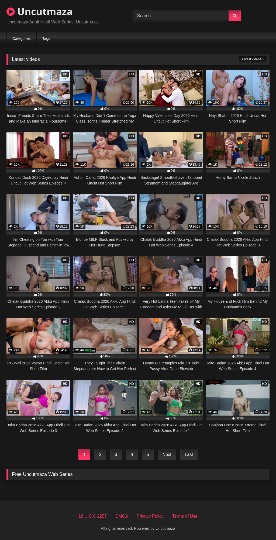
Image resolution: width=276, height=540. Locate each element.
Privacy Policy (150, 516)
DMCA (121, 516)
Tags (46, 38)
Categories (21, 38)
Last (189, 454)
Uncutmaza (39, 11)
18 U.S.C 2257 (92, 516)
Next (167, 454)
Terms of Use (185, 516)
